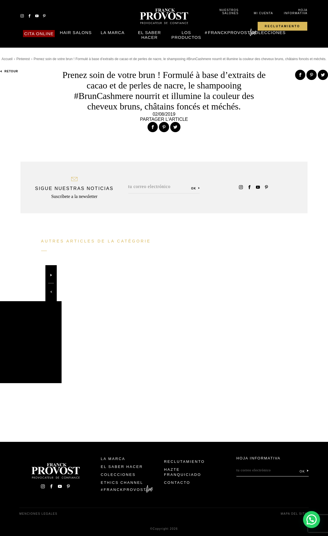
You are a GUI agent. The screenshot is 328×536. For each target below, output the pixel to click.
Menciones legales (38, 513)
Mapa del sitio (295, 513)
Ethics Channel (122, 482)
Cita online (39, 33)
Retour (9, 71)
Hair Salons (76, 32)
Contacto (177, 482)
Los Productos (186, 35)
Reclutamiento (282, 26)
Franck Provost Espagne (164, 16)
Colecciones (268, 32)
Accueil (7, 59)
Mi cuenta (263, 13)
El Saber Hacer (149, 35)
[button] (311, 519)
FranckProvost (229, 32)
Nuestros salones (229, 12)
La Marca (113, 32)
